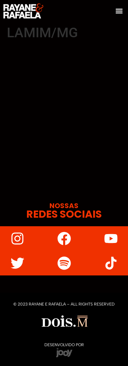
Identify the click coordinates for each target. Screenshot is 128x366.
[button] (119, 10)
